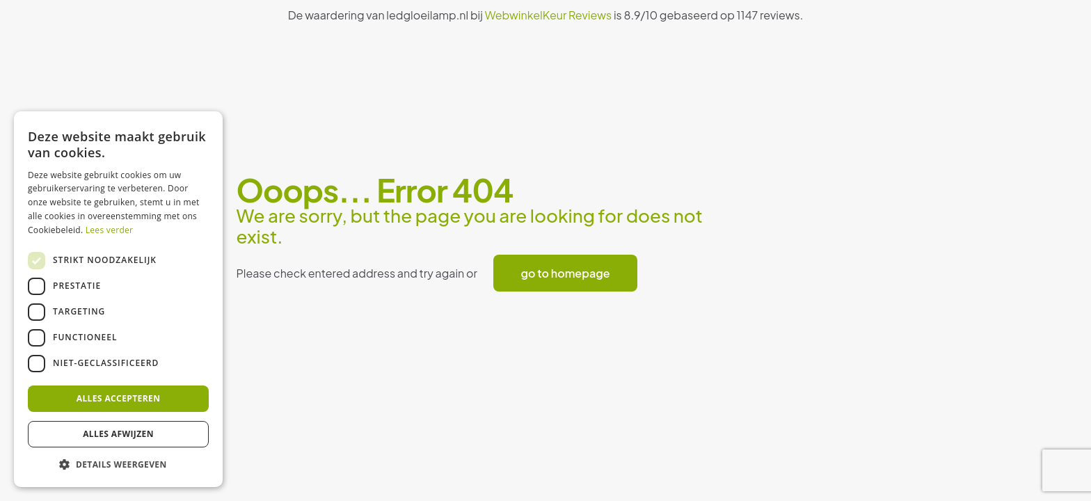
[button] (118, 464)
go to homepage (565, 273)
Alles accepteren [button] (119, 398)
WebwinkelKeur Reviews (548, 15)
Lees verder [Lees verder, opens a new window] (110, 230)
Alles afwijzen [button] (118, 434)
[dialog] (118, 299)
